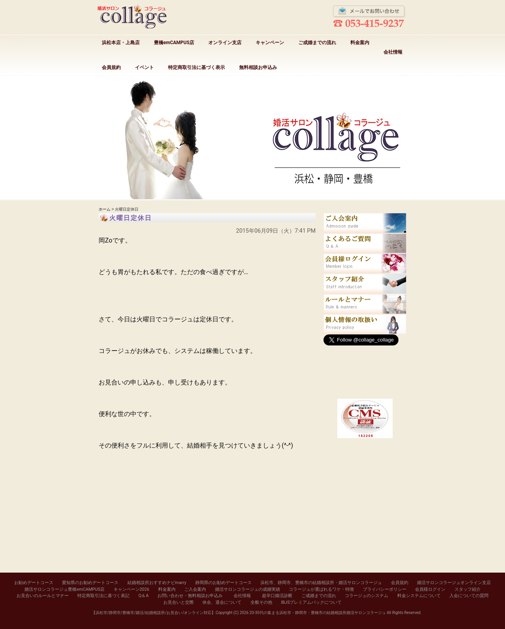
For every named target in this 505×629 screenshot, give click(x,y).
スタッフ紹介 (467, 589)
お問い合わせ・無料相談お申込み (190, 595)
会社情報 (392, 52)
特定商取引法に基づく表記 (103, 595)
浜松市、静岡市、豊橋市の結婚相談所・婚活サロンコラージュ (321, 582)
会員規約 (111, 67)
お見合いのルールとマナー (43, 595)
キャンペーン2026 (132, 589)
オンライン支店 (224, 42)
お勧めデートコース (33, 582)
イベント (144, 67)
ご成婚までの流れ (317, 42)
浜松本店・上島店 (121, 42)
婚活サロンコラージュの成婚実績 (247, 589)
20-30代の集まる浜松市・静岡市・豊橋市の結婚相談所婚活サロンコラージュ (317, 612)
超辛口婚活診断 (277, 595)
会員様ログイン (430, 589)
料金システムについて (419, 595)
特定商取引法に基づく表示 (196, 67)
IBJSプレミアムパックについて (311, 602)
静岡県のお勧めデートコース (223, 582)
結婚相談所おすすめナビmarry (156, 582)
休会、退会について (221, 602)
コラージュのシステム (366, 595)
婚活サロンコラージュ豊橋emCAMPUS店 (64, 589)
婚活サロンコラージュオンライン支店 (454, 582)
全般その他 (261, 602)
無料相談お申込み (258, 67)
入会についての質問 (468, 595)
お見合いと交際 (178, 602)
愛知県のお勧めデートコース (90, 582)
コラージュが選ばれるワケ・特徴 (321, 589)
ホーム (104, 209)
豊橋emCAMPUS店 (174, 42)
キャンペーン (270, 42)
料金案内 (359, 42)
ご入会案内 (195, 589)
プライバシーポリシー (384, 589)
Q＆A (143, 595)
